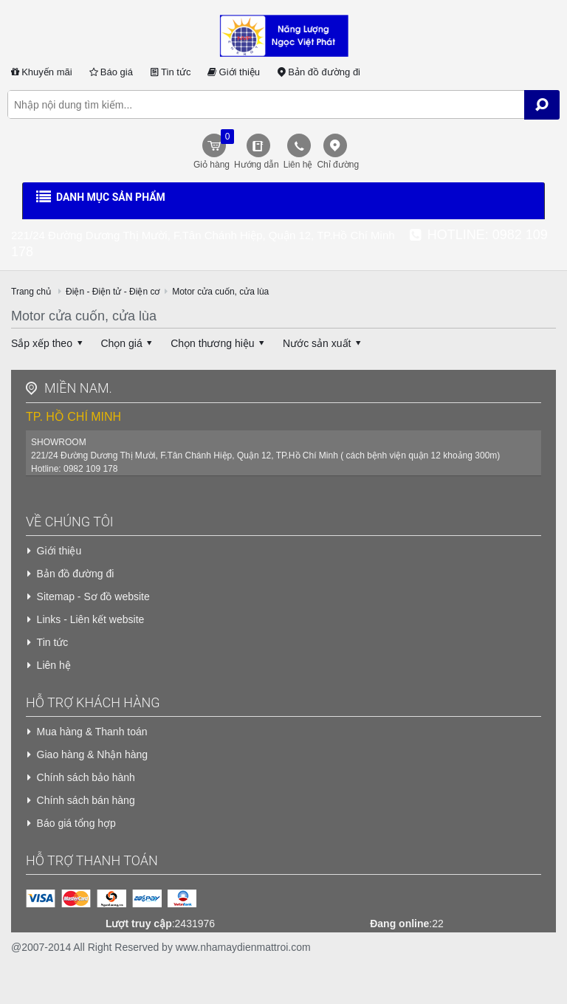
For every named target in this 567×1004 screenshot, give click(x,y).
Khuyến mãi (40, 72)
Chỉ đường (338, 164)
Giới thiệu (232, 72)
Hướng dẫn (256, 164)
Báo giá (110, 72)
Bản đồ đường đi (317, 72)
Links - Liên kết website (91, 619)
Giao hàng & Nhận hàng (92, 754)
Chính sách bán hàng (86, 800)
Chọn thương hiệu (220, 343)
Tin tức (169, 72)
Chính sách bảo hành (86, 777)
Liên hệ (298, 164)
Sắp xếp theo (49, 343)
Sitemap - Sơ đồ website (93, 596)
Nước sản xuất (324, 343)
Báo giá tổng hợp (76, 823)
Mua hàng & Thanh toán (92, 731)
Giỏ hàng (211, 149)
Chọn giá (128, 343)
